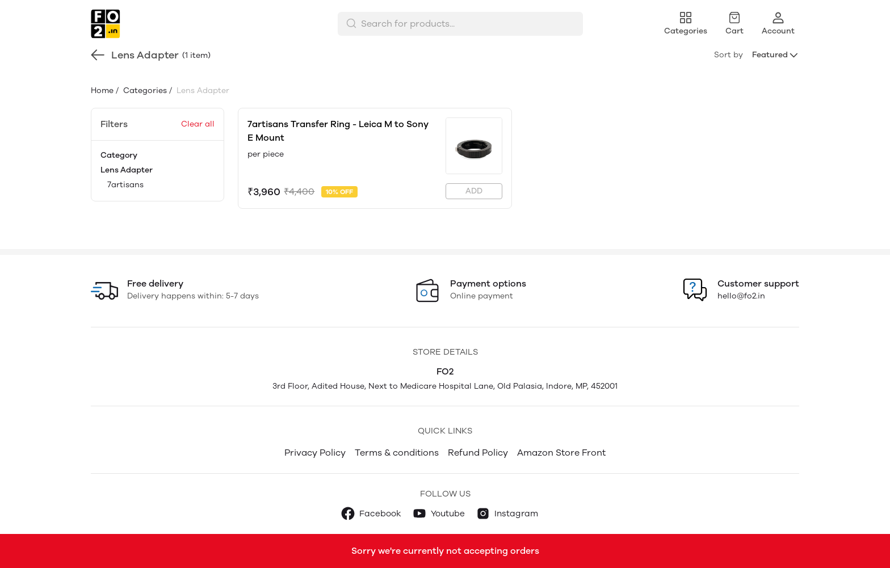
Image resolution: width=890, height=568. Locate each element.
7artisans (125, 185)
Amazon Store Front (561, 452)
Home (102, 90)
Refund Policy (478, 452)
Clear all (198, 124)
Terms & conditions (397, 452)
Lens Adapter (126, 170)
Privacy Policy (315, 452)
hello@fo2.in (741, 296)
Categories (144, 90)
